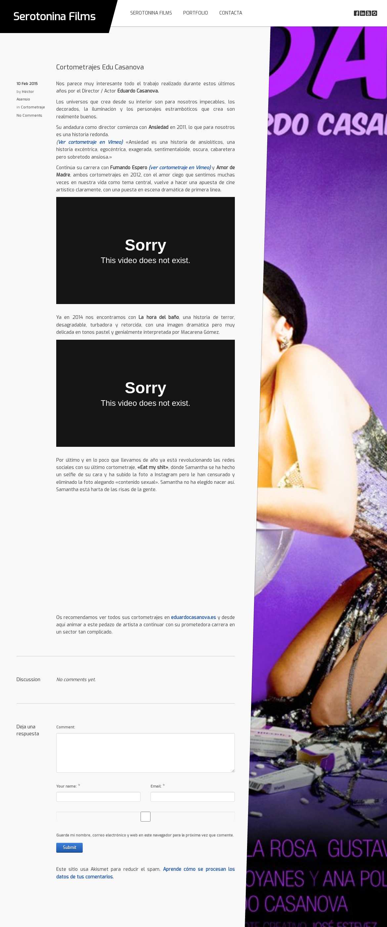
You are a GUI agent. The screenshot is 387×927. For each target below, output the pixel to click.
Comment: (65, 727)
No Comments (29, 115)
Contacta (230, 13)
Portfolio (195, 13)
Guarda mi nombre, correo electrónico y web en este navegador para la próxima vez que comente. (145, 835)
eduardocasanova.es (193, 617)
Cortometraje (33, 107)
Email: (155, 786)
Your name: (66, 786)
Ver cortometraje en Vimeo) (92, 142)
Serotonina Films (54, 16)
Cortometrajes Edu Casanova (100, 67)
